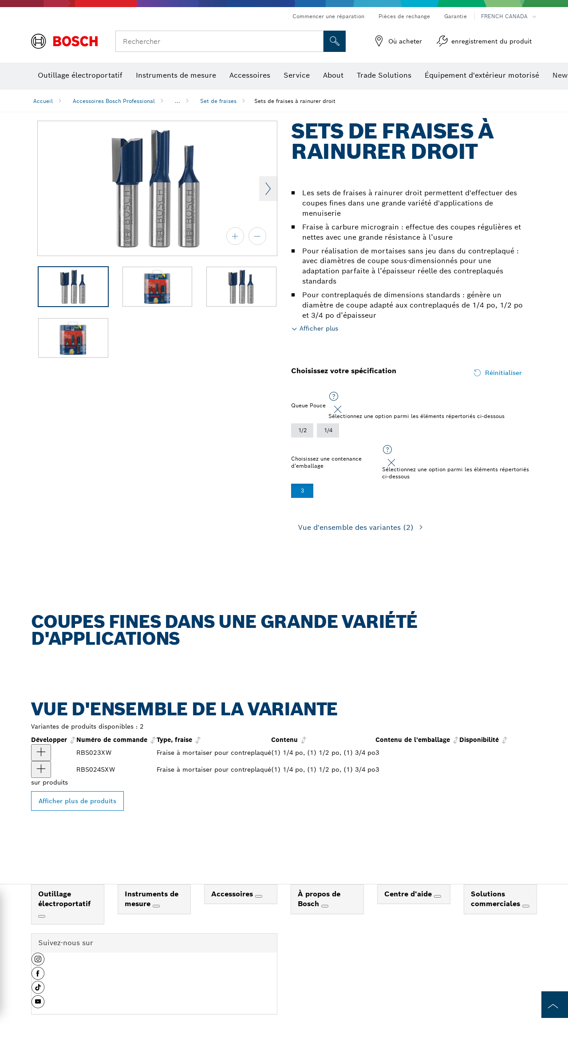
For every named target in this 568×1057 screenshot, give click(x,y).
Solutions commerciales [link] (496, 899)
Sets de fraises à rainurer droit (294, 101)
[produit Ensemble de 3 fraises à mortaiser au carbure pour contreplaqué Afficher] (41, 752)
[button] (38, 962)
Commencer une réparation (328, 16)
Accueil (43, 101)
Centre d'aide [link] (409, 894)
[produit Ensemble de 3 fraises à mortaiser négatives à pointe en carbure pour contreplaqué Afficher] (41, 769)
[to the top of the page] (554, 1004)
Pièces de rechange (404, 16)
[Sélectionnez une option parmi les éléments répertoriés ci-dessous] (333, 396)
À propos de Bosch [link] (319, 899)
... (177, 101)
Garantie (455, 16)
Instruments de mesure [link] (151, 899)
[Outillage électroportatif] (41, 916)
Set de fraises (218, 101)
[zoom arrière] (257, 236)
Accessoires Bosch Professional (114, 101)
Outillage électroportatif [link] (64, 899)
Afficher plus (319, 328)
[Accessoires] (258, 896)
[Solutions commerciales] (525, 906)
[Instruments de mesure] (156, 906)
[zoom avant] (235, 236)
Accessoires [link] (233, 894)
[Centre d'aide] (437, 896)
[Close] (337, 409)
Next (268, 188)
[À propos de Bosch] (324, 906)
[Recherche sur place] (334, 41)
